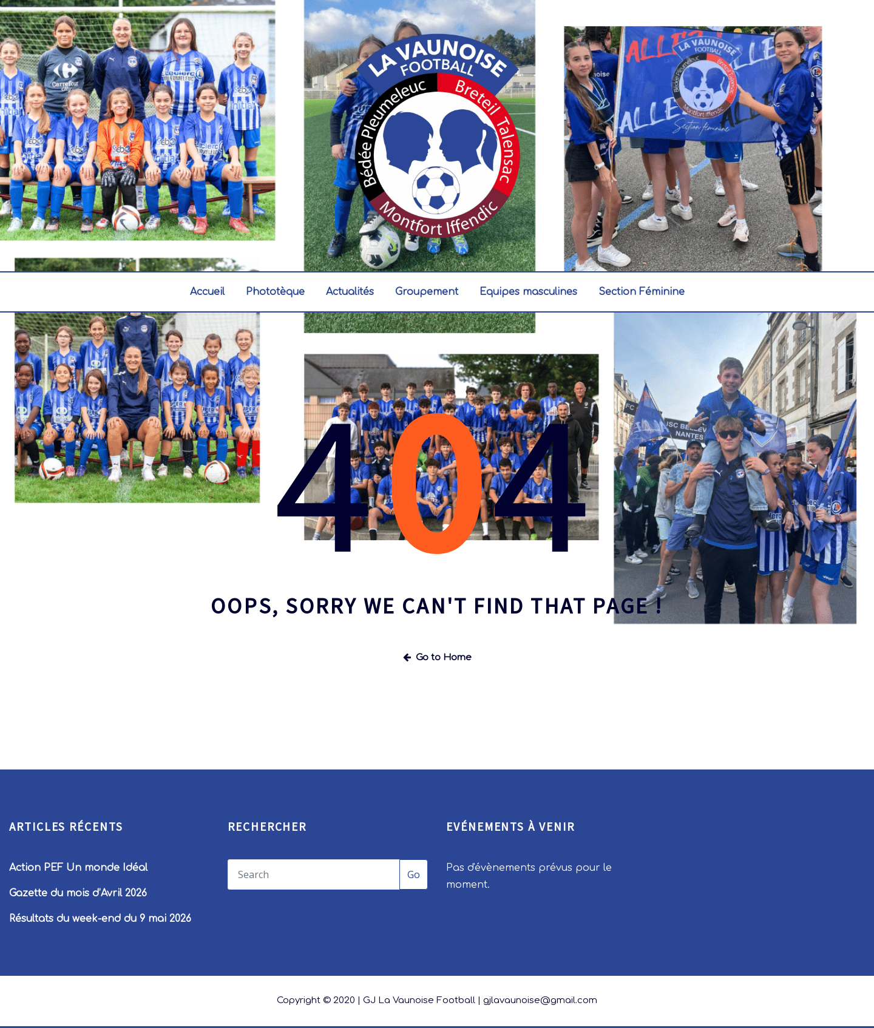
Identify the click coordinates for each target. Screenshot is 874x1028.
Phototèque (275, 291)
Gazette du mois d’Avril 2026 (78, 893)
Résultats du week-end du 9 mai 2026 (100, 918)
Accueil (207, 291)
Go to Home (437, 657)
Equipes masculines (528, 291)
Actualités (350, 291)
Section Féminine (641, 291)
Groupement (426, 291)
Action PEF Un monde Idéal (78, 867)
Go (413, 874)
